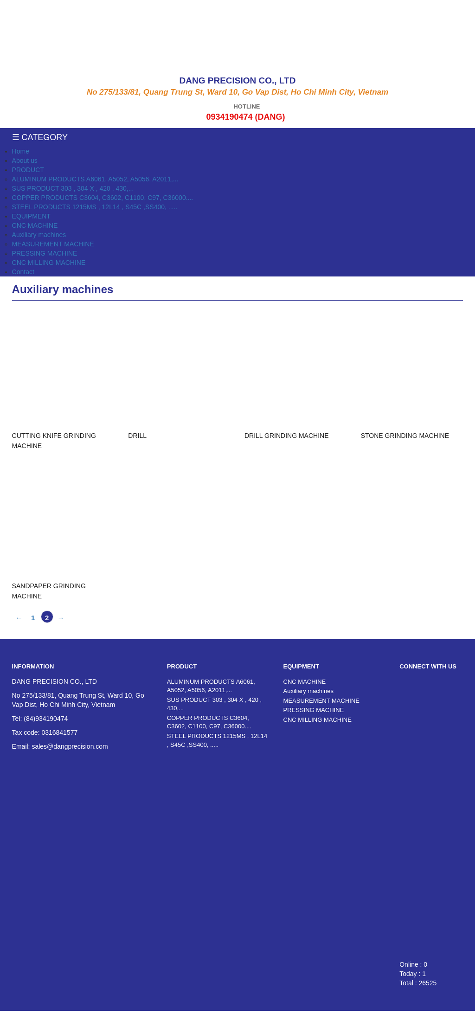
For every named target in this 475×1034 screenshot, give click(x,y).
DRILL (137, 435)
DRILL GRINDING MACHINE (286, 435)
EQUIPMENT (31, 216)
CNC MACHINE (35, 225)
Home (20, 151)
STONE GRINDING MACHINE (405, 435)
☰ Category (40, 137)
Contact (23, 272)
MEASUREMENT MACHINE (53, 244)
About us (25, 160)
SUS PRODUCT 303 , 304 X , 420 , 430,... (73, 188)
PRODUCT (28, 169)
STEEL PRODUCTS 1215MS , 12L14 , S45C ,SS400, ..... (95, 207)
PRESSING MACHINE (44, 253)
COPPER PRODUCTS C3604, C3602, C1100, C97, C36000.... (102, 197)
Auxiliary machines (39, 234)
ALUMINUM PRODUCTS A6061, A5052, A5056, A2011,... (95, 179)
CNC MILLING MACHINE (49, 262)
